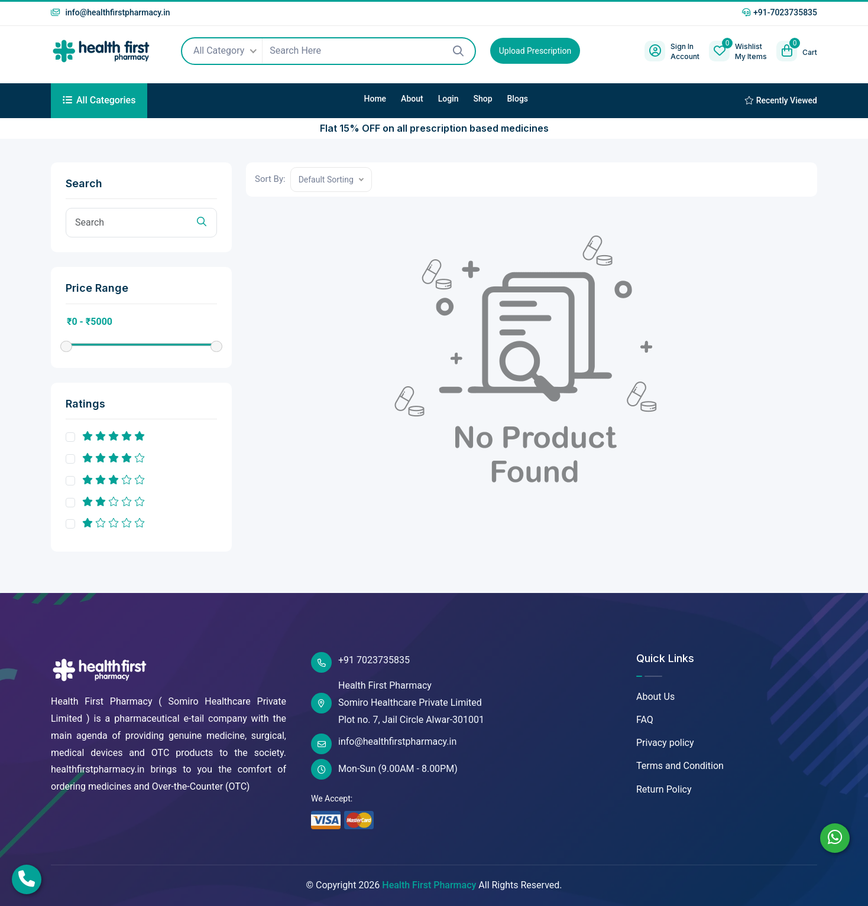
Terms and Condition (680, 765)
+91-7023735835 (779, 12)
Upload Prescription (535, 51)
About (412, 98)
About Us (655, 696)
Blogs (518, 98)
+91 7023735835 (360, 662)
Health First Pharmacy (429, 885)
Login (448, 98)
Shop (482, 98)
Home (375, 98)
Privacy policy (665, 742)
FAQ (644, 719)
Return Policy (663, 789)
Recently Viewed (780, 100)
